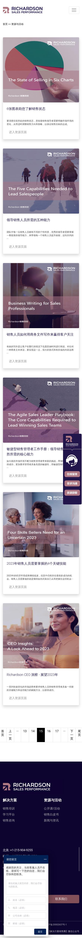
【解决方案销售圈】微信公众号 (60, 931)
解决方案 (10, 800)
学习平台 (9, 814)
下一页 (71, 734)
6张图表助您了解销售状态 (26, 109)
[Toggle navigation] (74, 10)
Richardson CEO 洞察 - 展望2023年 (32, 675)
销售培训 (9, 808)
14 (33, 731)
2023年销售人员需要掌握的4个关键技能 (36, 563)
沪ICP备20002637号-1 (56, 924)
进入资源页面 (18, 132)
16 (49, 731)
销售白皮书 (51, 814)
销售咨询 (9, 820)
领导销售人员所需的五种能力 (28, 220)
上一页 (10, 734)
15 (41, 731)
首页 (5, 24)
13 (25, 731)
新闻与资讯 (51, 820)
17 (57, 731)
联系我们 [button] (61, 899)
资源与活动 (17, 24)
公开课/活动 (52, 808)
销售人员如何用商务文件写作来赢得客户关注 (40, 334)
